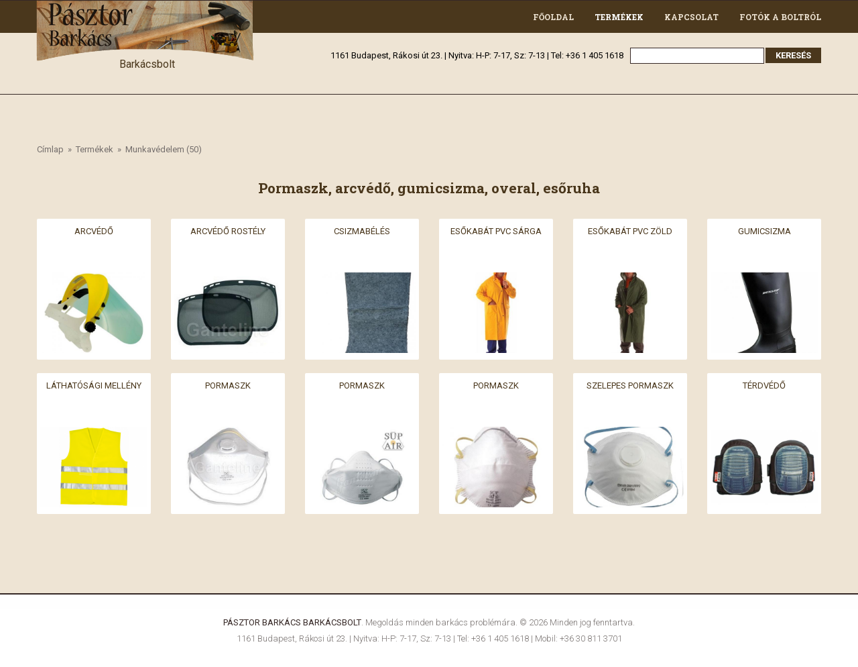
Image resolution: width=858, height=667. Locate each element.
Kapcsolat (691, 16)
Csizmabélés (362, 231)
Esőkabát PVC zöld (630, 231)
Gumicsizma (764, 231)
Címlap (50, 149)
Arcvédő (93, 231)
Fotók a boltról (780, 16)
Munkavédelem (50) (163, 149)
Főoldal (553, 16)
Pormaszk (228, 385)
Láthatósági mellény (93, 385)
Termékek (619, 16)
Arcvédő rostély (227, 231)
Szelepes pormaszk (630, 385)
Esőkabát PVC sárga (496, 231)
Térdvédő (764, 385)
